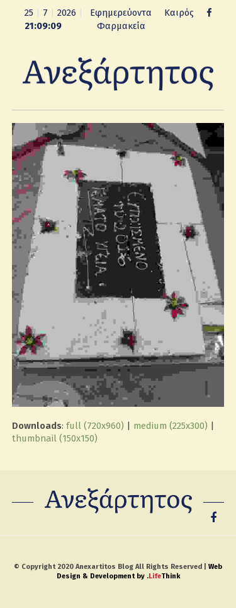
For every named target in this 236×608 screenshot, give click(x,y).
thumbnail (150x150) (55, 438)
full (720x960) (95, 425)
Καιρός (179, 12)
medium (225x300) (170, 425)
